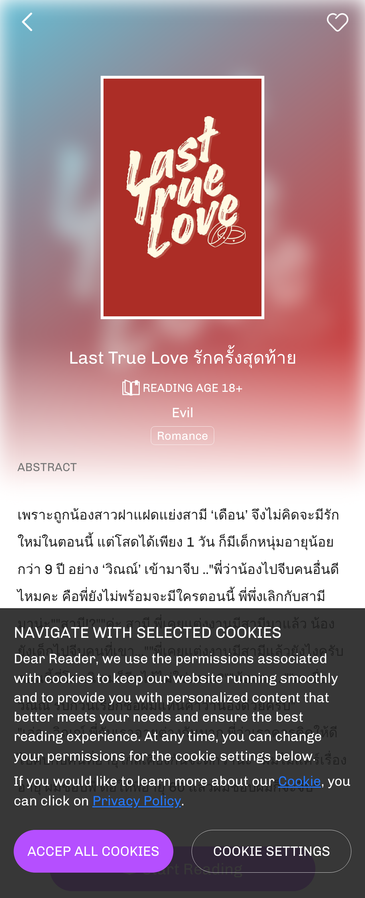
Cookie (299, 781)
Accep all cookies (93, 851)
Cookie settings (271, 851)
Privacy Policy (136, 801)
